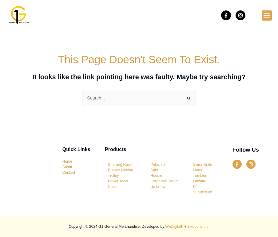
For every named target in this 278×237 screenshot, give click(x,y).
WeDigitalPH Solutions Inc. (187, 226)
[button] (267, 15)
